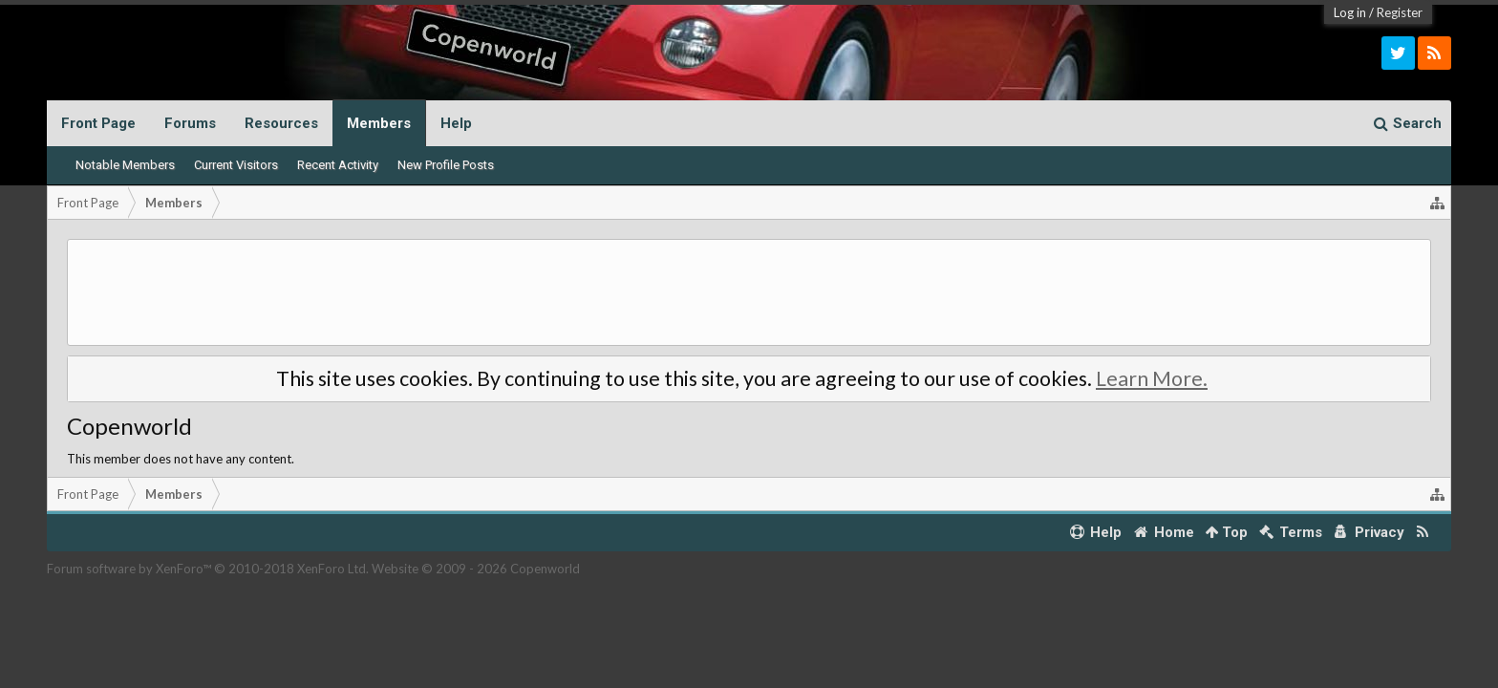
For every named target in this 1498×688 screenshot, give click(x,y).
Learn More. (1152, 378)
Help (456, 123)
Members (379, 123)
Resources (281, 123)
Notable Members (125, 165)
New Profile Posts (445, 165)
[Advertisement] (749, 292)
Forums (190, 123)
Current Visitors (236, 165)
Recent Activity (337, 165)
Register (1400, 12)
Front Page (98, 123)
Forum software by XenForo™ (208, 568)
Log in (1350, 12)
